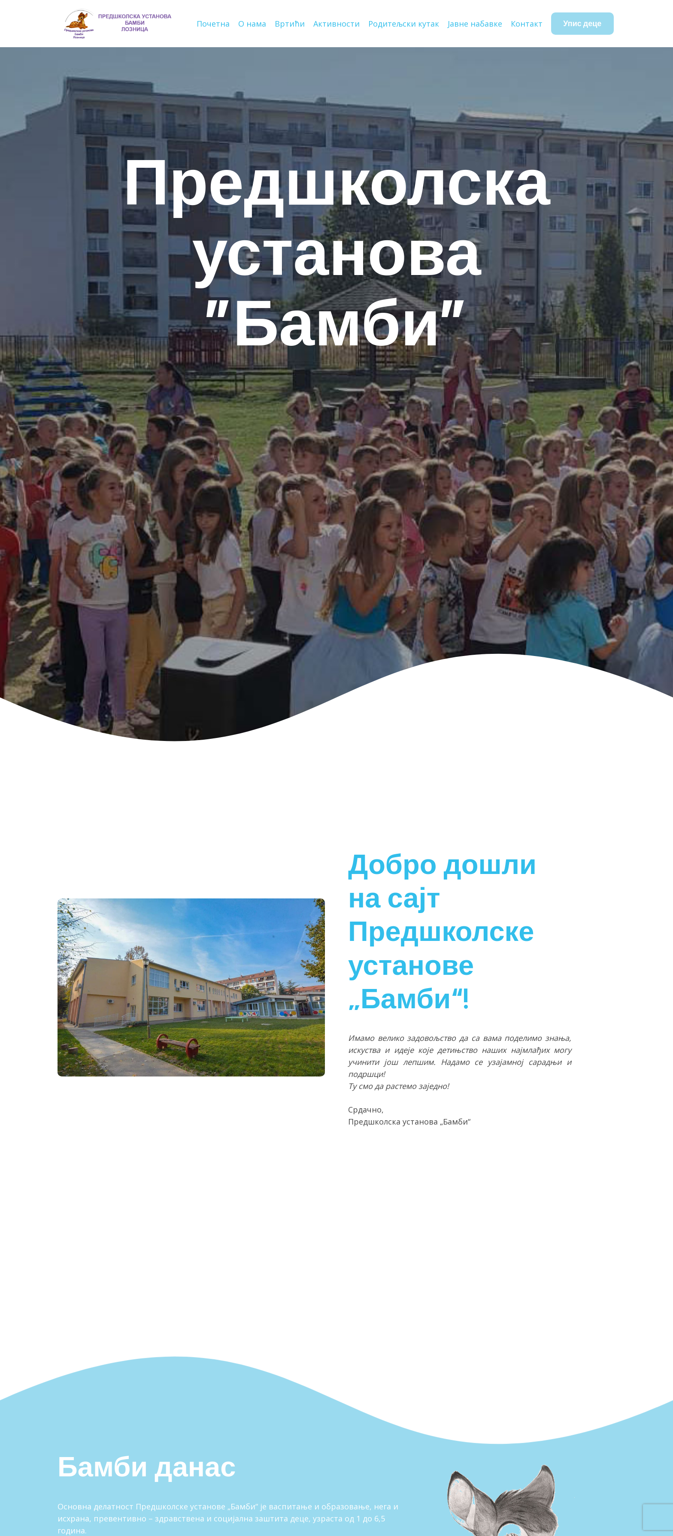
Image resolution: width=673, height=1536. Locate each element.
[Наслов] (117, 24)
